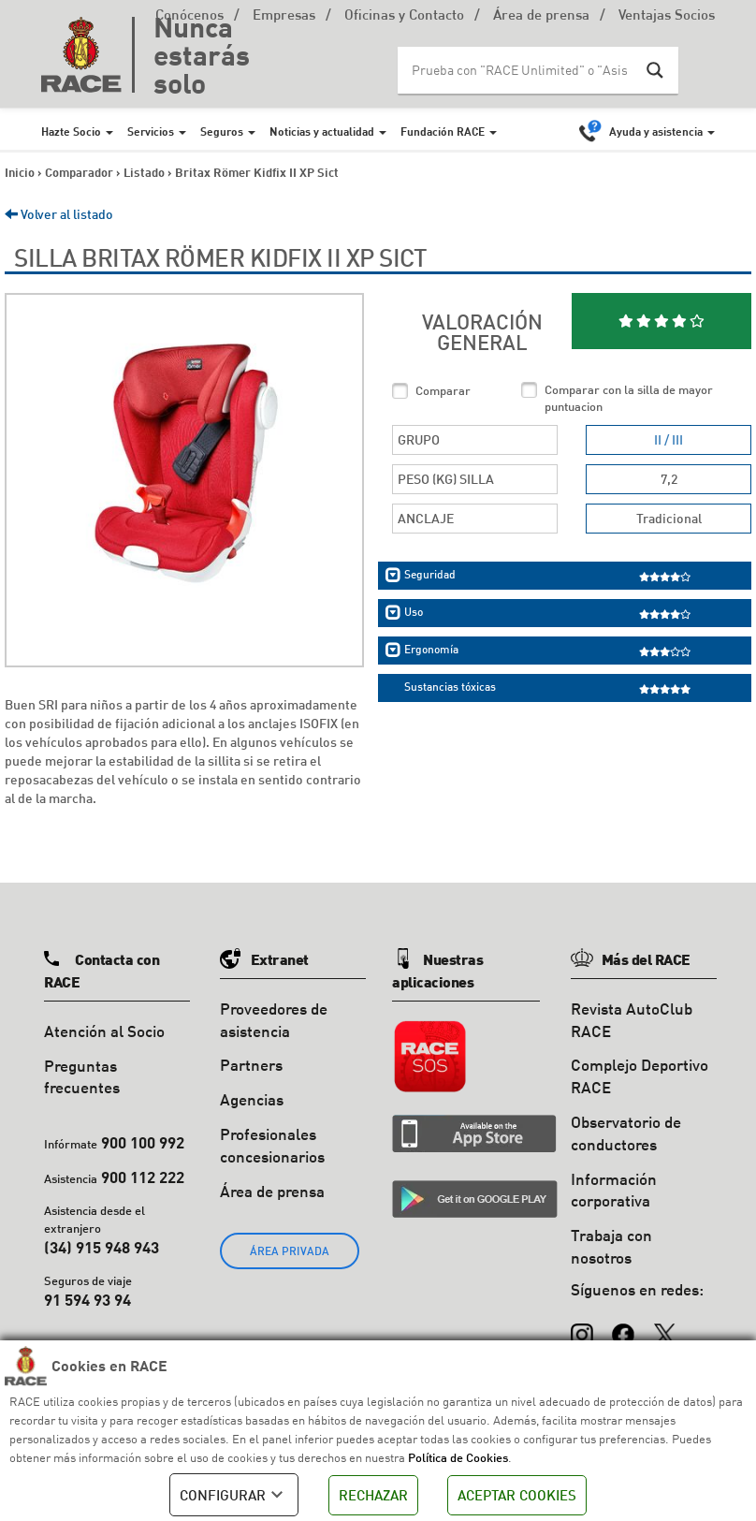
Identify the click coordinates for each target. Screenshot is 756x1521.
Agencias (252, 1099)
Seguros (221, 131)
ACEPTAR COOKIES (517, 1494)
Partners (251, 1065)
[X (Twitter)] (664, 1326)
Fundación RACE (442, 131)
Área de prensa (541, 16)
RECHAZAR (373, 1494)
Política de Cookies (458, 1457)
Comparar (443, 390)
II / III (668, 439)
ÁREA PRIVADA (289, 1251)
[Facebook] (623, 1326)
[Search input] (519, 70)
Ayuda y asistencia (656, 131)
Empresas (284, 16)
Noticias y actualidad (321, 131)
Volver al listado (59, 214)
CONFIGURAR (234, 1495)
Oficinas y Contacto (404, 16)
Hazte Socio (71, 131)
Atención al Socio (104, 1031)
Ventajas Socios (666, 16)
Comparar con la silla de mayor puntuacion (629, 398)
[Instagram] (582, 1326)
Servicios (150, 131)
